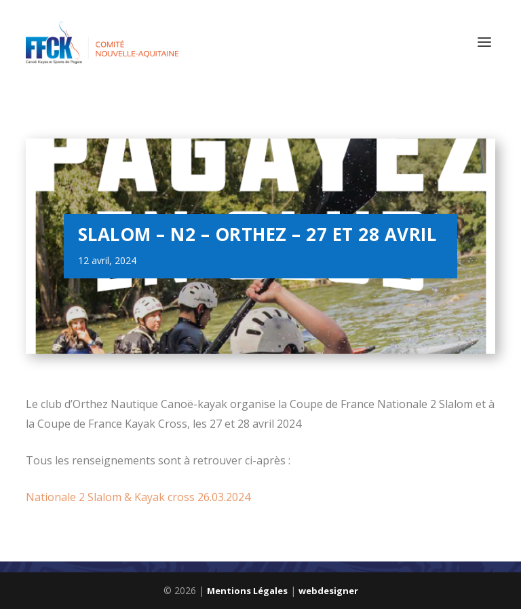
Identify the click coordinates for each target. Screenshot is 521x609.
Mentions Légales (247, 591)
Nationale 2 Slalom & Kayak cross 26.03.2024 (138, 497)
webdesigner (328, 591)
